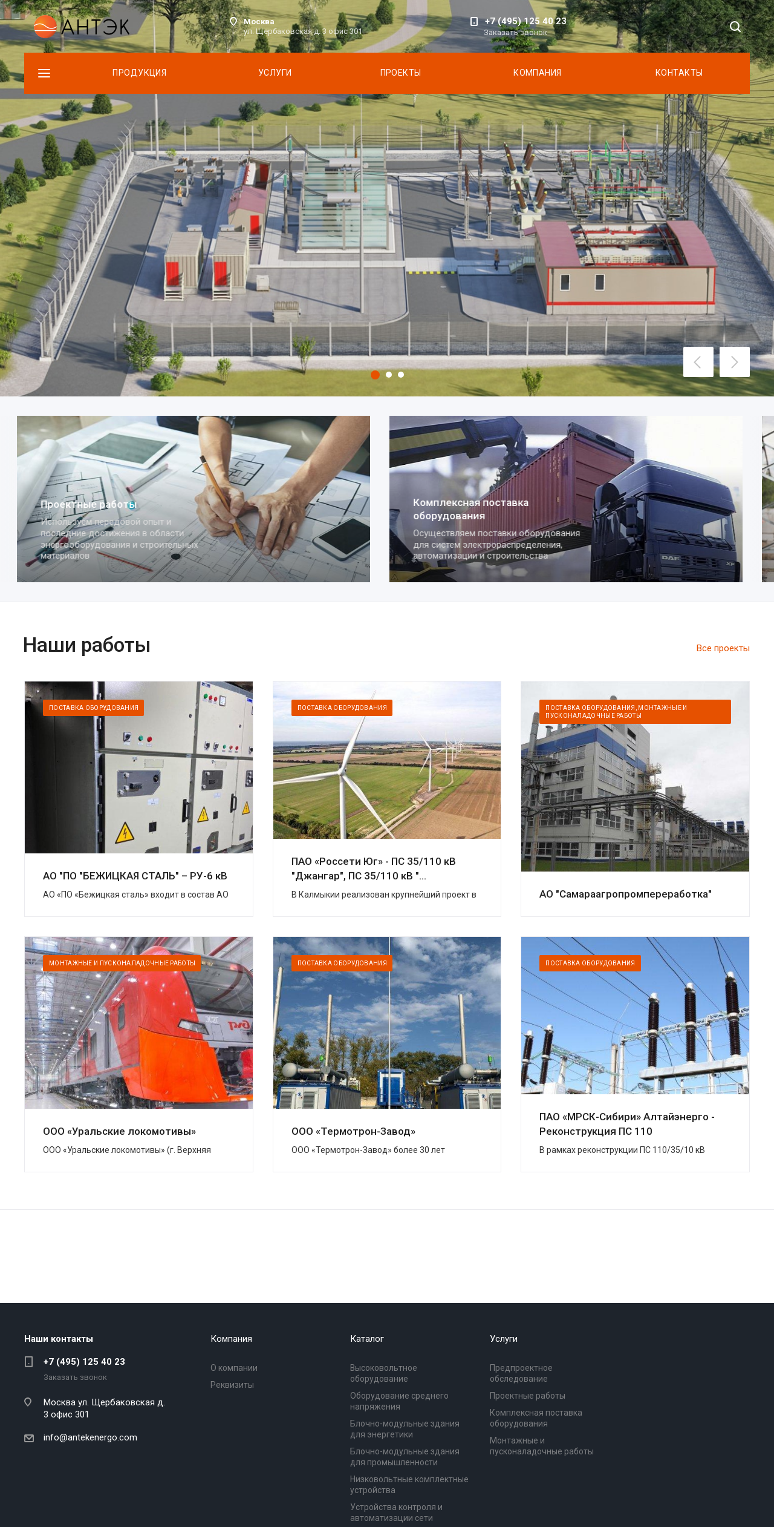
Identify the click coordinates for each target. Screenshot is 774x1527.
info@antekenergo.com (90, 1437)
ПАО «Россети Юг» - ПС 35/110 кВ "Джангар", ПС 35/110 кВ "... (373, 868)
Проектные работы (96, 504)
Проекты (400, 72)
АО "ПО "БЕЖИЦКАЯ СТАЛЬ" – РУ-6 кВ (135, 876)
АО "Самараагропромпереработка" (625, 894)
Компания (537, 72)
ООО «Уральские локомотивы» (119, 1131)
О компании (234, 1368)
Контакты (679, 72)
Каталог (367, 1338)
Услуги (275, 72)
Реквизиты (232, 1385)
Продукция (139, 72)
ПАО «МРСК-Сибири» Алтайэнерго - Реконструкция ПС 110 (627, 1124)
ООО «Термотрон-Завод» (353, 1131)
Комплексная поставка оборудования (478, 508)
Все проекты (723, 648)
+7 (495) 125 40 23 (526, 21)
